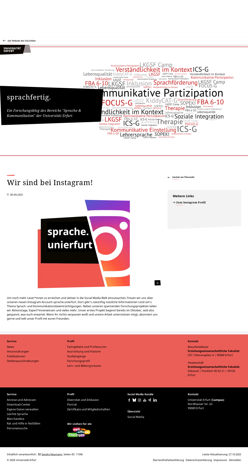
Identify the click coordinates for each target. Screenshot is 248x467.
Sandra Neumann (52, 454)
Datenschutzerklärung (199, 460)
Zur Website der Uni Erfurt (22, 41)
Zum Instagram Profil (191, 202)
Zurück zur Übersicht (183, 177)
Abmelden (235, 460)
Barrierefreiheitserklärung (168, 460)
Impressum (220, 460)
